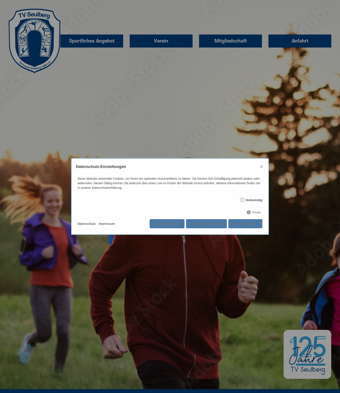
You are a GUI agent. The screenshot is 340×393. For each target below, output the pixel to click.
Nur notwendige (167, 223)
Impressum (107, 223)
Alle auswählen (245, 223)
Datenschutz (87, 223)
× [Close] (261, 166)
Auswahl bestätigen (206, 223)
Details (256, 212)
